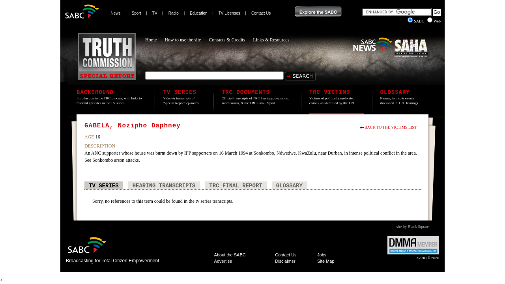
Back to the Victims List (391, 127)
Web (434, 21)
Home (151, 39)
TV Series (104, 186)
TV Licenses (229, 13)
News (116, 13)
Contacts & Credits (227, 39)
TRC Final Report (235, 186)
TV (154, 13)
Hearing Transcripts (164, 186)
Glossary (289, 186)
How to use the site (183, 39)
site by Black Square (413, 226)
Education (198, 13)
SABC (416, 21)
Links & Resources (271, 39)
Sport (136, 13)
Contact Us (261, 13)
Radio (173, 13)
